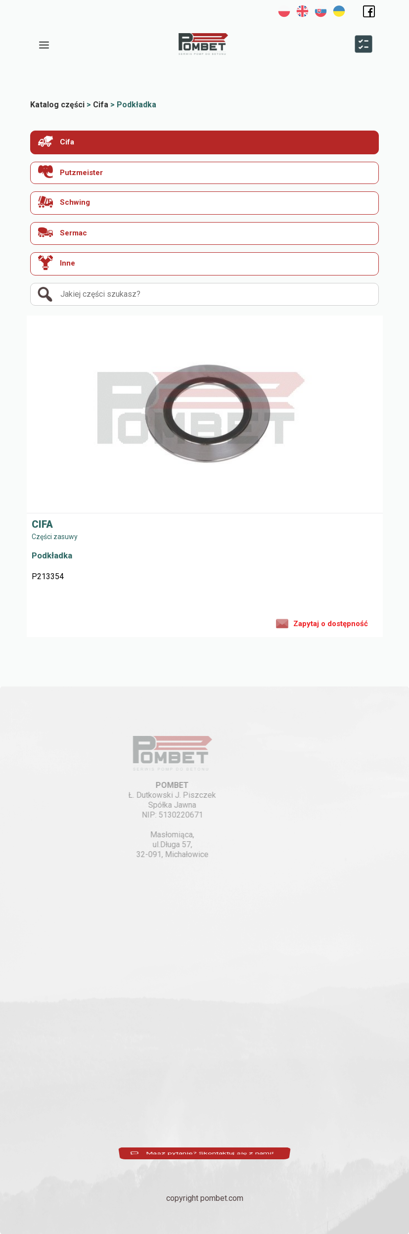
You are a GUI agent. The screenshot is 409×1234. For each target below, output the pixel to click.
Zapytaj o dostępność (322, 622)
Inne (56, 262)
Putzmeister (70, 172)
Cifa (56, 141)
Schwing (64, 201)
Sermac (62, 232)
